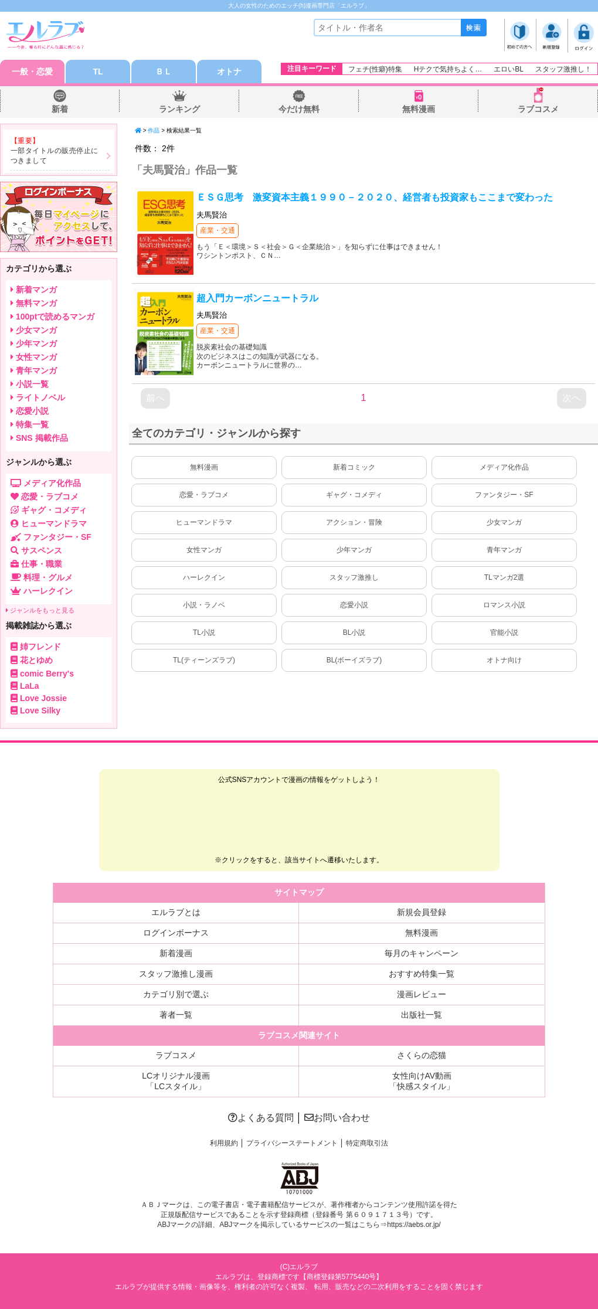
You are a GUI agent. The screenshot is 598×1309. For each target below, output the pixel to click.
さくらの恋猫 (421, 1055)
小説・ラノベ (204, 605)
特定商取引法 (367, 1143)
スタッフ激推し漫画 (176, 973)
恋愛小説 (354, 605)
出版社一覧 (421, 1014)
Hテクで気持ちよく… (448, 69)
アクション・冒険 (354, 522)
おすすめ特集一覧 (421, 973)
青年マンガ (504, 550)
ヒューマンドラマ (204, 522)
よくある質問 (261, 1118)
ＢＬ (163, 71)
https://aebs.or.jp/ (413, 1224)
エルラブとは (176, 912)
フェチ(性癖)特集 (375, 69)
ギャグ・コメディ (354, 495)
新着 (60, 109)
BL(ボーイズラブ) (354, 660)
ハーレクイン (204, 577)
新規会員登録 (421, 912)
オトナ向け (504, 660)
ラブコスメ (538, 109)
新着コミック (354, 467)
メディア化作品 (504, 467)
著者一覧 (175, 1014)
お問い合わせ (337, 1118)
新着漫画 (175, 953)
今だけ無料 (299, 109)
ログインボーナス (176, 932)
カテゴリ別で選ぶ (176, 994)
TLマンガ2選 (504, 577)
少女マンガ (504, 522)
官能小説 (504, 632)
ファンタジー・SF (504, 495)
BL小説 (354, 632)
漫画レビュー (421, 994)
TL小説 (204, 632)
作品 (153, 130)
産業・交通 (217, 230)
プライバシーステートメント (292, 1143)
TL (98, 71)
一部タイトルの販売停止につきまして (54, 156)
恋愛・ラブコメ (204, 495)
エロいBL (509, 69)
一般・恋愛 (32, 71)
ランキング (179, 109)
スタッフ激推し (354, 577)
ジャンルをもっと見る (40, 610)
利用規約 (224, 1143)
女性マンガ (204, 550)
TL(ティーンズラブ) (204, 660)
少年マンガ (354, 550)
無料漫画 (418, 109)
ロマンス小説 (504, 605)
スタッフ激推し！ (563, 69)
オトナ (229, 71)
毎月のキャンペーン (421, 953)
